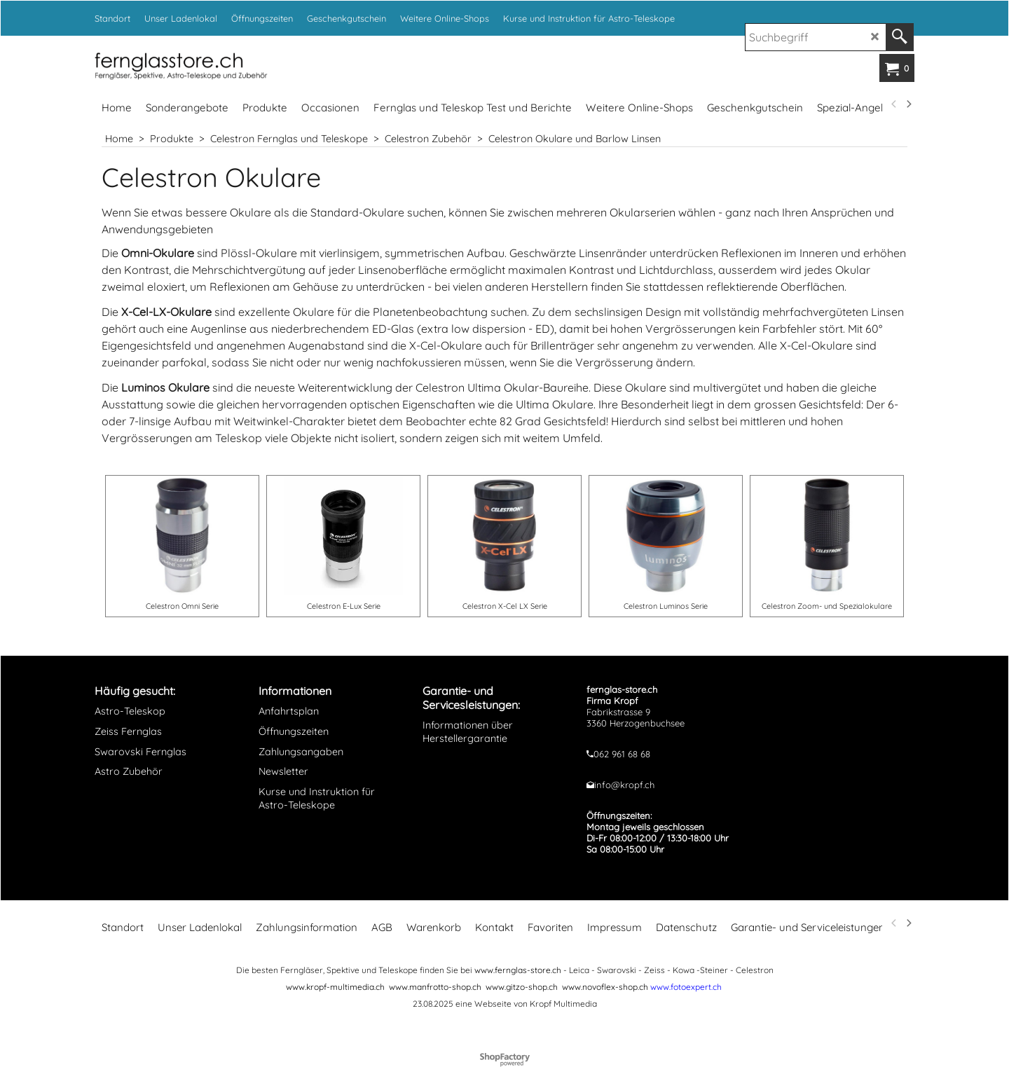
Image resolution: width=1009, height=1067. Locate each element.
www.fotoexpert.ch (686, 987)
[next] (908, 104)
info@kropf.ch (624, 784)
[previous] (894, 104)
